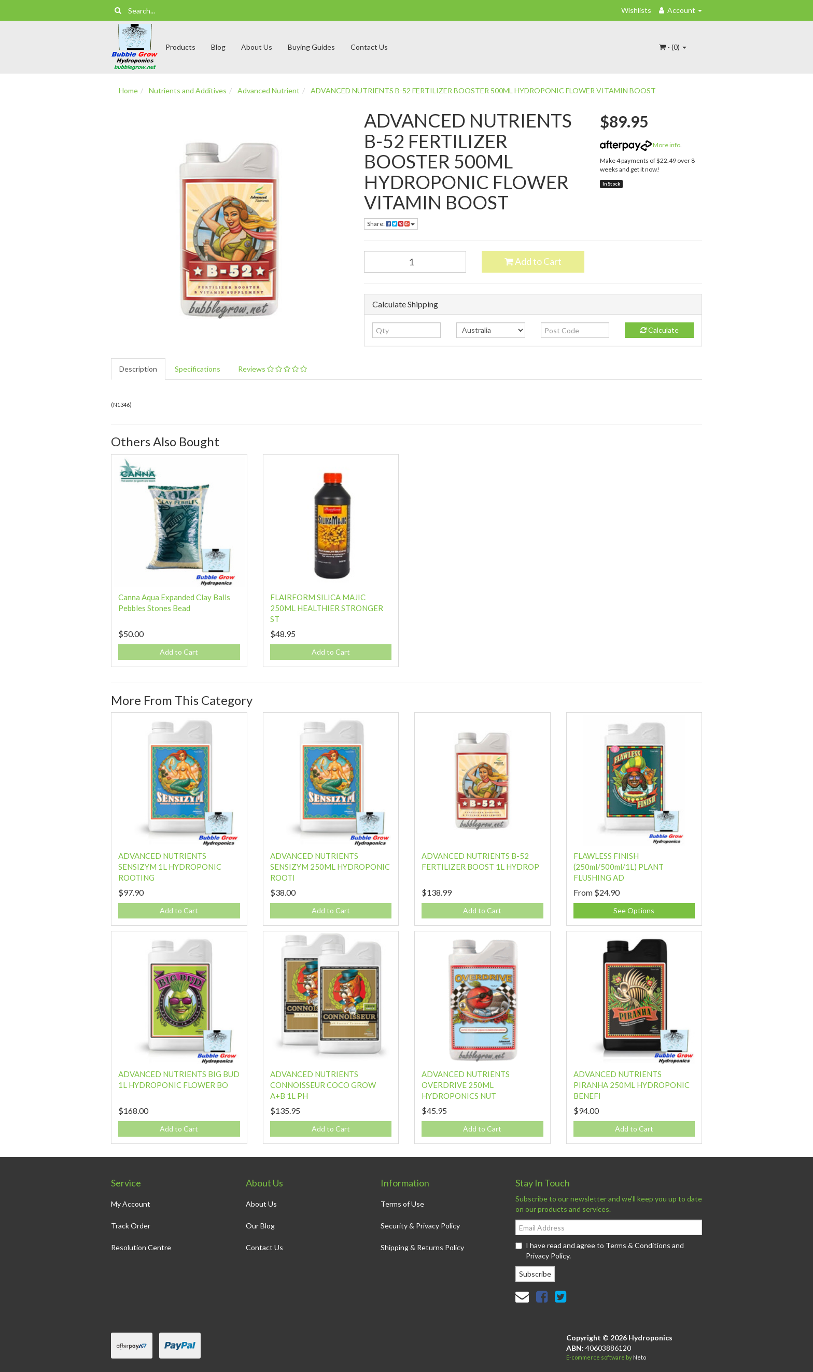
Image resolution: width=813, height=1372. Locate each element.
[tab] (138, 369)
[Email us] (522, 1296)
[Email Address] (608, 1227)
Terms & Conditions (638, 1245)
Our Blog (260, 1225)
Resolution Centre (141, 1247)
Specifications (197, 368)
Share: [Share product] (391, 224)
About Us (256, 47)
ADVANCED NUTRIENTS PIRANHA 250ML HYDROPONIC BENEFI (631, 1084)
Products (180, 47)
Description (138, 368)
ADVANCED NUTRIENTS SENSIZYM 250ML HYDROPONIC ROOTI (330, 866)
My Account (130, 1203)
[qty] (406, 330)
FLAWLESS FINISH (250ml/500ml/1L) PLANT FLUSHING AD (618, 866)
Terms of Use (402, 1203)
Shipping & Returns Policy (422, 1247)
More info (640, 145)
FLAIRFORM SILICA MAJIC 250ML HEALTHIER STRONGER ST (326, 608)
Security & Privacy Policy (420, 1225)
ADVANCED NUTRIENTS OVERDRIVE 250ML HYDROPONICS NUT (466, 1084)
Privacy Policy (547, 1255)
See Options (633, 910)
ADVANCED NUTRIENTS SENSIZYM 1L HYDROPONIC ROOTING (169, 866)
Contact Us (369, 47)
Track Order (130, 1225)
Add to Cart (533, 261)
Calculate (659, 330)
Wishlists (636, 10)
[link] (542, 1296)
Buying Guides (311, 47)
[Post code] (575, 330)
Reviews (272, 368)
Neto (639, 1357)
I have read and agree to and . (599, 1250)
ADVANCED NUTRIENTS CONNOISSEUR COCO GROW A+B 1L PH (323, 1084)
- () (672, 47)
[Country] (490, 330)
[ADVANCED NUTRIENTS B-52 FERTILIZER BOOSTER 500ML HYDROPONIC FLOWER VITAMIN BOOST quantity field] (415, 262)
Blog (218, 47)
